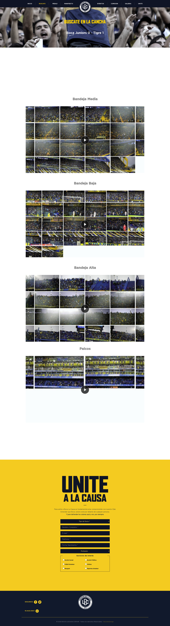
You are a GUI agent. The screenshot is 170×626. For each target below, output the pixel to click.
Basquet (66, 568)
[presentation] (85, 578)
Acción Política (90, 560)
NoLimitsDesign (108, 621)
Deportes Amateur (92, 568)
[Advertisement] (85, 77)
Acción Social (68, 560)
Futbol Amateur (68, 564)
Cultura (88, 564)
